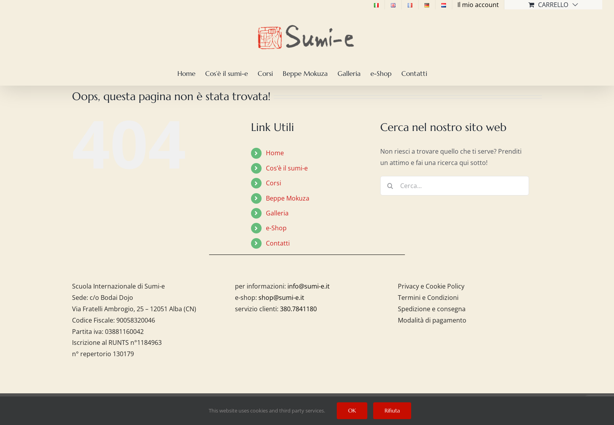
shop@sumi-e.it (281, 297)
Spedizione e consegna (432, 309)
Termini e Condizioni (428, 297)
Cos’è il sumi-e (287, 168)
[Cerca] (390, 185)
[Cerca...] (454, 185)
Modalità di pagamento (432, 320)
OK (352, 410)
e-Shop (276, 228)
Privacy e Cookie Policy (431, 286)
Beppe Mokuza (287, 198)
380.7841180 (298, 309)
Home (275, 153)
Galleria (277, 213)
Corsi (273, 183)
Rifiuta (392, 410)
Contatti (278, 243)
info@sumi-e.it (308, 286)
